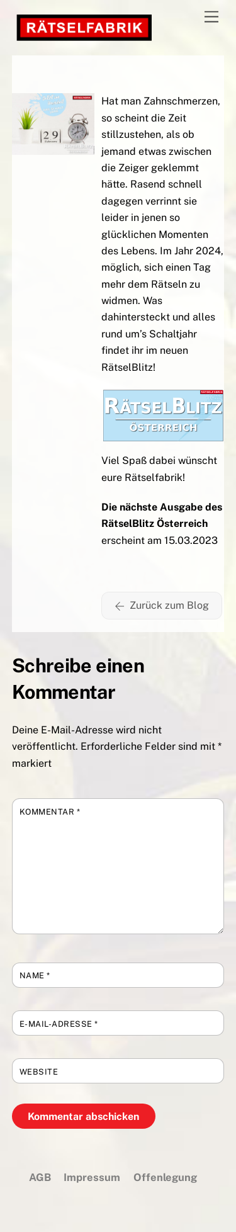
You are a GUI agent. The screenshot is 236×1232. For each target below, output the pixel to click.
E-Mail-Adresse (59, 1024)
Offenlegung (165, 1177)
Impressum (92, 1177)
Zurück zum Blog (162, 606)
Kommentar (50, 812)
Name (35, 975)
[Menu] (211, 17)
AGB (40, 1177)
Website (39, 1072)
